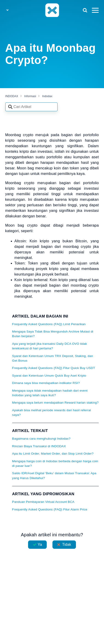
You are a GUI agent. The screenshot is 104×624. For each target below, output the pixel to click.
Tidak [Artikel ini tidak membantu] (66, 544)
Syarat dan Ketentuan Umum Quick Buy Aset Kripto (49, 375)
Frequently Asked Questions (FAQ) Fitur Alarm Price (49, 509)
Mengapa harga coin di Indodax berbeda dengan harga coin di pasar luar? (55, 463)
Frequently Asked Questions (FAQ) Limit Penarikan (49, 324)
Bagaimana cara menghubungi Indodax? (41, 438)
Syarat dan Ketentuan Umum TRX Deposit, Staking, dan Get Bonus (52, 358)
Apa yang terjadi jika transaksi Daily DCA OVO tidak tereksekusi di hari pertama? (49, 346)
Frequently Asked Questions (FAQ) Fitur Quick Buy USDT (53, 368)
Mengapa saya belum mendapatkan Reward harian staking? (55, 402)
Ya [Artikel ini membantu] (40, 544)
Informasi (30, 96)
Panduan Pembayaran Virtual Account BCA (43, 502)
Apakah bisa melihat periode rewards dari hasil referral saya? (51, 412)
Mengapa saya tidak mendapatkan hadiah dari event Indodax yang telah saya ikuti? (50, 393)
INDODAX (11, 96)
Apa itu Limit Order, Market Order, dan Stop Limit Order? (53, 453)
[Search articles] (31, 106)
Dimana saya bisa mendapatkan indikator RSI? (46, 383)
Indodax (47, 96)
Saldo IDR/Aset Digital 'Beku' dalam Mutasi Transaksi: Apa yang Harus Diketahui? (54, 475)
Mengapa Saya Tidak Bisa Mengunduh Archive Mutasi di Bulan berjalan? (52, 334)
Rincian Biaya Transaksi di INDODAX (39, 446)
